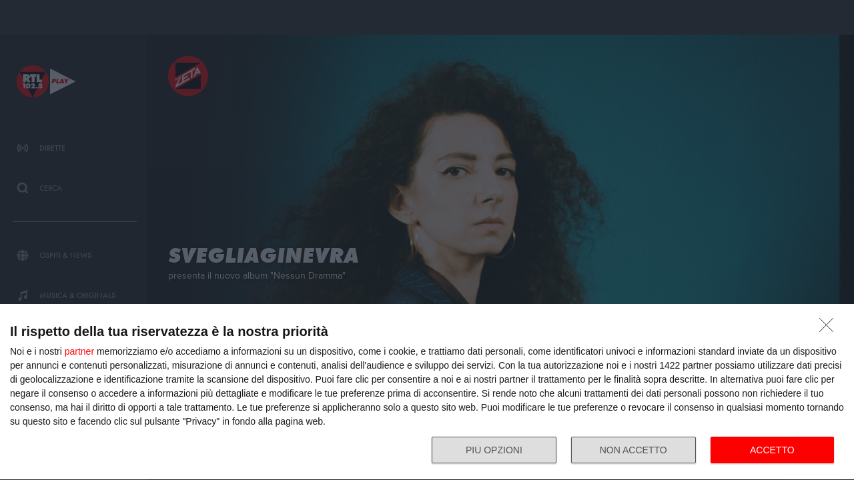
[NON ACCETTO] (830, 328)
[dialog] (427, 392)
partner (79, 351)
